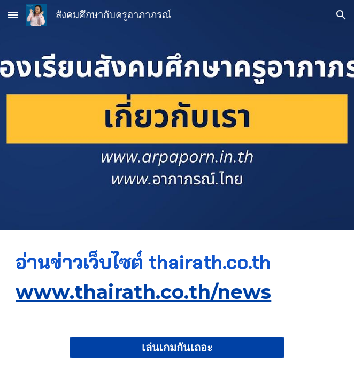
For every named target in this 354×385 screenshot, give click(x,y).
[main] (176, 277)
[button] (13, 14)
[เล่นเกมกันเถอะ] (177, 347)
